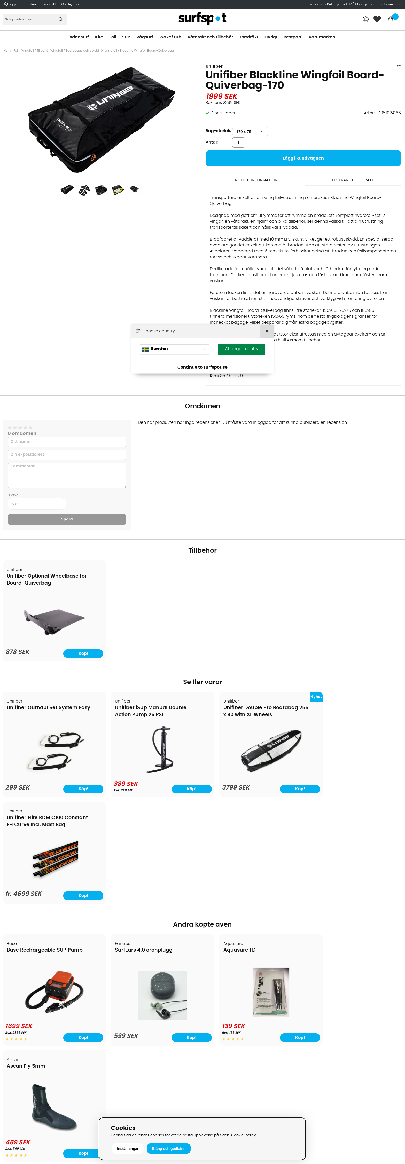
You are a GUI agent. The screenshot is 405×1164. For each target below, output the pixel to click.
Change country (241, 349)
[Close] (267, 331)
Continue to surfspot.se (202, 367)
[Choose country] (174, 349)
